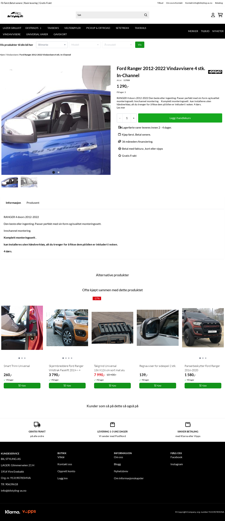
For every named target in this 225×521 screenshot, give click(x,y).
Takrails (140, 27)
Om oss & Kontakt (174, 3)
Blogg (117, 464)
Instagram (177, 464)
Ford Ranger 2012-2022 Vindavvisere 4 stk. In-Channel (45, 54)
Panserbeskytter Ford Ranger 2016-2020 (202, 368)
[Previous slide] (6, 120)
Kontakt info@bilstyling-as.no (198, 3)
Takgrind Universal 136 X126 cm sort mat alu (109, 368)
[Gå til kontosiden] (213, 15)
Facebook (176, 457)
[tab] (53, 172)
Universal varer (37, 34)
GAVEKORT (60, 34)
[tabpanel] (22, 343)
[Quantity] (127, 118)
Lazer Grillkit (12, 27)
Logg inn (62, 478)
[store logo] (15, 15)
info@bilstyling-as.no (13, 490)
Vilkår (61, 457)
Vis (140, 44)
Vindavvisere (12, 34)
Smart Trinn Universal (17, 366)
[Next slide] (105, 120)
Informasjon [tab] (13, 202)
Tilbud (160, 3)
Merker (193, 31)
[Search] (145, 14)
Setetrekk (122, 27)
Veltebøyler (72, 27)
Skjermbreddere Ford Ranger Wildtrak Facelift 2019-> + (66, 368)
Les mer (121, 107)
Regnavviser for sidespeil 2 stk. (157, 366)
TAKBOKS (53, 27)
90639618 (11, 484)
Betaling (219, 3)
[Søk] (112, 14)
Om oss (118, 457)
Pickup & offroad (98, 27)
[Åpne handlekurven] (220, 15)
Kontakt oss (64, 464)
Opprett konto (66, 471)
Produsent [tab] (33, 202)
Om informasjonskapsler (129, 478)
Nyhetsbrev (121, 471)
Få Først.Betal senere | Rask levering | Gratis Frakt (26, 3)
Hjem (2, 54)
